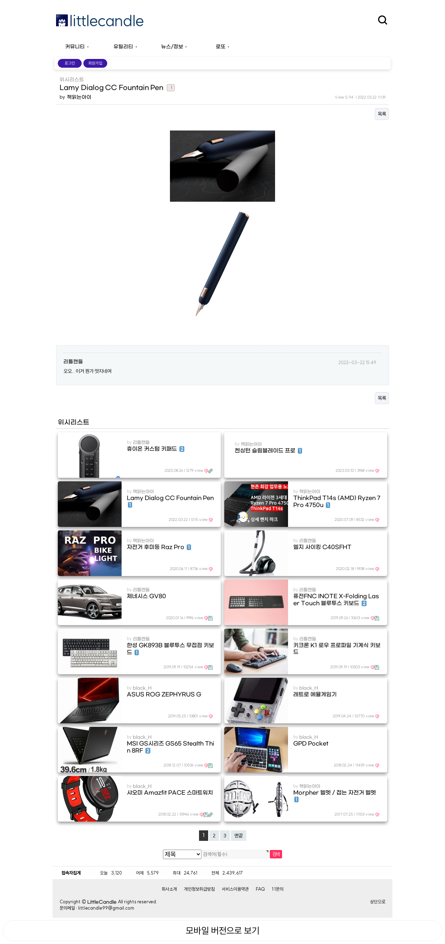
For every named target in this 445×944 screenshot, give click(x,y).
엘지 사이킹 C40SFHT (322, 547)
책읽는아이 (79, 97)
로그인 (69, 63)
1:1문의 (277, 889)
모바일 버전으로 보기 (222, 930)
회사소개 (169, 889)
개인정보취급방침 (199, 889)
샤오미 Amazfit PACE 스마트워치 (170, 793)
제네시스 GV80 (146, 596)
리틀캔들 (73, 362)
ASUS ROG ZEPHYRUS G (164, 694)
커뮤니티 (75, 47)
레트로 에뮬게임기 (315, 694)
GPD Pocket (310, 744)
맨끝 (238, 835)
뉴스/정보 (172, 47)
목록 (382, 114)
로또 (221, 47)
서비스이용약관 (235, 889)
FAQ (260, 889)
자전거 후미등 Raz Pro (159, 547)
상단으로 (377, 901)
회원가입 (95, 63)
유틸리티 (123, 47)
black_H (142, 688)
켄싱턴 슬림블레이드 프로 (268, 451)
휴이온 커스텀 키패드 (155, 449)
